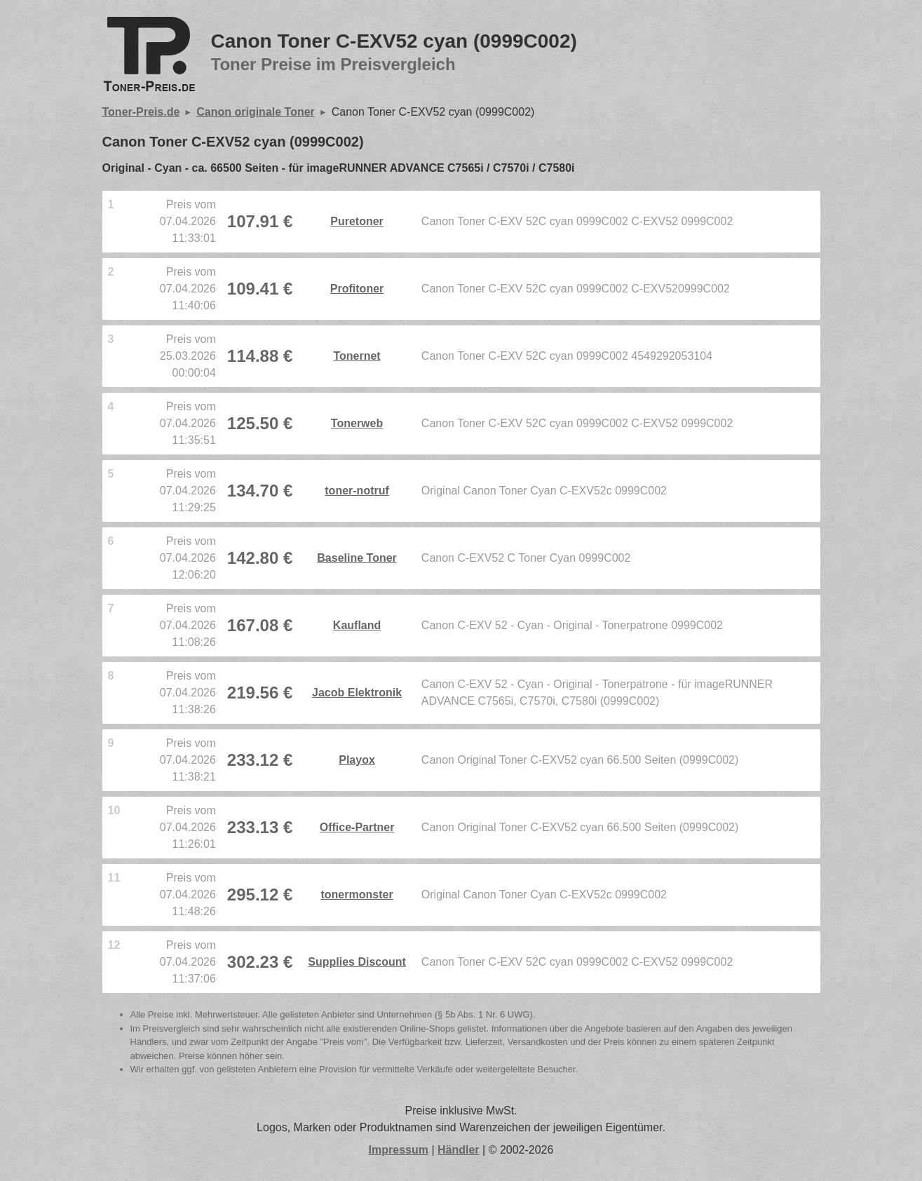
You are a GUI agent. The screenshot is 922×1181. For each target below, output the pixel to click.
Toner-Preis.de (141, 112)
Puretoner (357, 221)
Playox (357, 760)
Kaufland (357, 625)
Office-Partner (357, 827)
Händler (459, 1150)
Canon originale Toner (255, 112)
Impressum (398, 1150)
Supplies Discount (357, 962)
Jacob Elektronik (357, 693)
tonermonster (356, 894)
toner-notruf (357, 491)
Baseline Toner (357, 558)
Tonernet (356, 356)
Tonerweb (357, 423)
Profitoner (357, 289)
